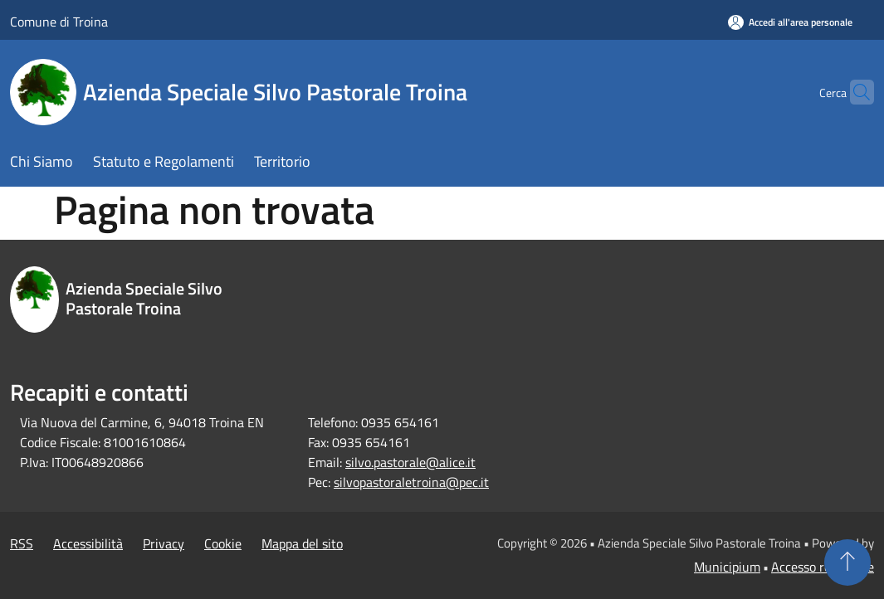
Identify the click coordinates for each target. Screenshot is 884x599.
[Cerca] (854, 92)
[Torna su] (847, 562)
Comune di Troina (59, 22)
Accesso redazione (822, 567)
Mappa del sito (302, 543)
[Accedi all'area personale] (790, 21)
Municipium (727, 567)
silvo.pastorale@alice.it (410, 462)
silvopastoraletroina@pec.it (411, 482)
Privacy (163, 543)
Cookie (223, 543)
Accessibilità (88, 543)
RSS (21, 543)
